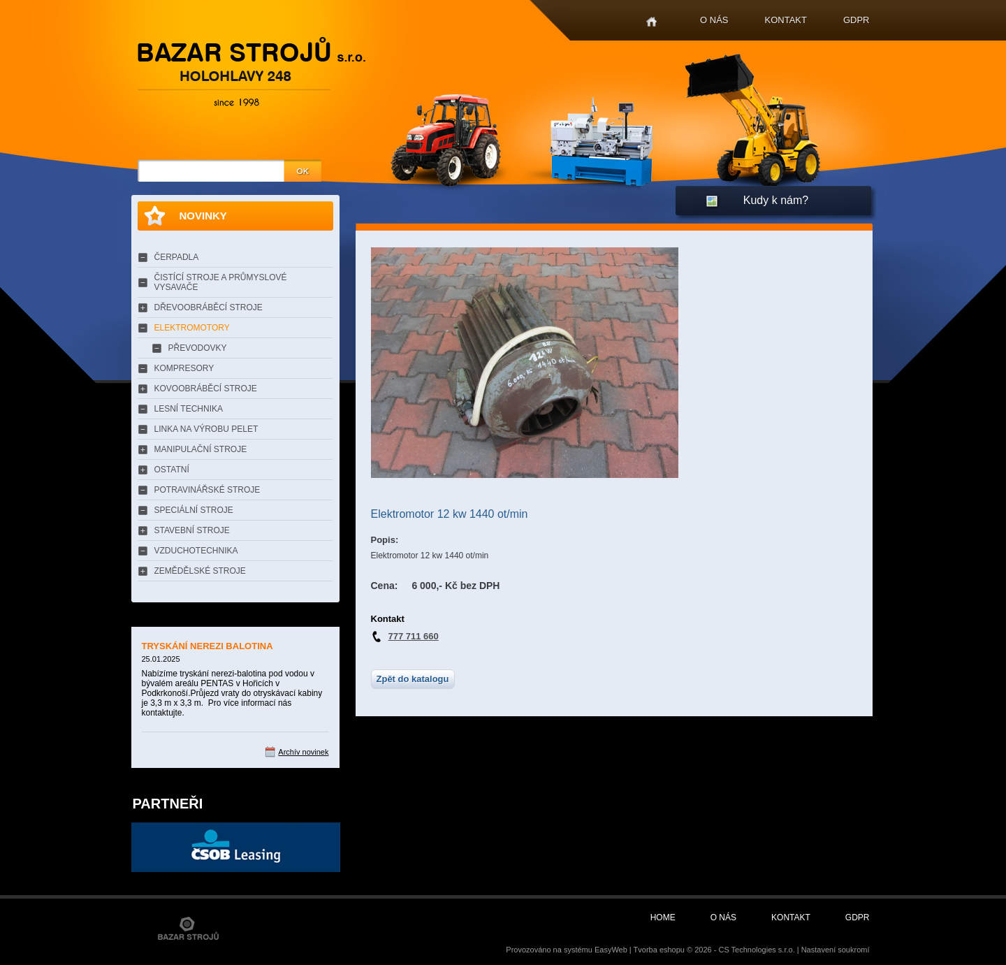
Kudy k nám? (775, 200)
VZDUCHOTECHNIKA (196, 551)
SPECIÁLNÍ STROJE (193, 510)
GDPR (856, 20)
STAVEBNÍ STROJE (192, 530)
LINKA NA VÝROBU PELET (206, 429)
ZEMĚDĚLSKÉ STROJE (200, 571)
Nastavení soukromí (835, 949)
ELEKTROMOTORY (192, 328)
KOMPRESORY (184, 368)
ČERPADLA (176, 257)
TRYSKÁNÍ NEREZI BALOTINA (207, 646)
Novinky (203, 216)
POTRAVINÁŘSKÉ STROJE (207, 490)
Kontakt (786, 20)
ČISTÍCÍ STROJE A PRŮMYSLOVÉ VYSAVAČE (220, 282)
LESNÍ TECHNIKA (188, 409)
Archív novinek (303, 752)
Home (651, 22)
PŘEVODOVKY (197, 348)
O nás (714, 20)
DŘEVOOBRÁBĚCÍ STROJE (208, 307)
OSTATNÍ (171, 469)
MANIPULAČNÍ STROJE (200, 449)
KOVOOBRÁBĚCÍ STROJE (205, 388)
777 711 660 (413, 636)
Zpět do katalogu (413, 679)
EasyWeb (611, 949)
